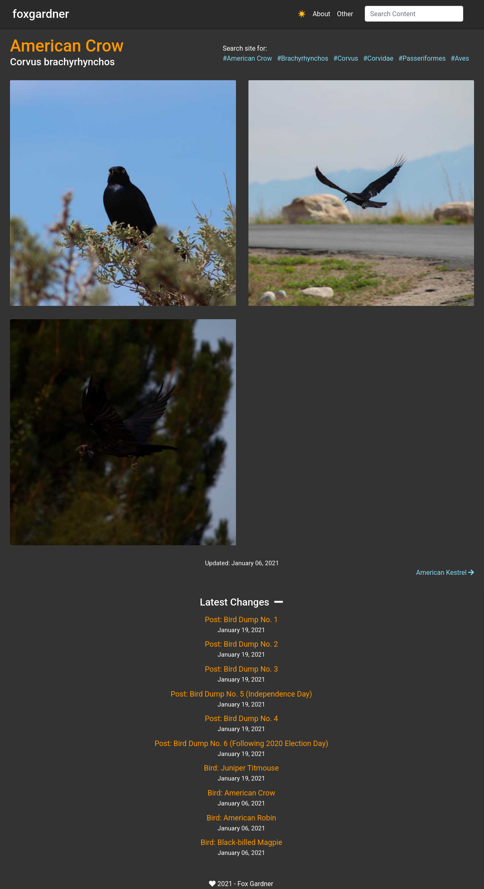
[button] (302, 14)
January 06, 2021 (241, 803)
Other (345, 14)
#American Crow (247, 58)
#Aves (460, 58)
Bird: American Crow (241, 792)
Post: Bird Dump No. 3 (241, 669)
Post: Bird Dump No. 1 (241, 619)
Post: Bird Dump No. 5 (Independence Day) (241, 694)
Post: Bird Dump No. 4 (241, 718)
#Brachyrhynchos (303, 58)
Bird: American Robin (241, 817)
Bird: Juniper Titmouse (241, 767)
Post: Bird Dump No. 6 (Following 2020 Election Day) (241, 743)
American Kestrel (445, 572)
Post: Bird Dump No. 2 (241, 644)
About (321, 14)
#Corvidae (378, 58)
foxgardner (40, 14)
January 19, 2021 (241, 630)
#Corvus (345, 58)
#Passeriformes (422, 58)
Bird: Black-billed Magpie (241, 842)
